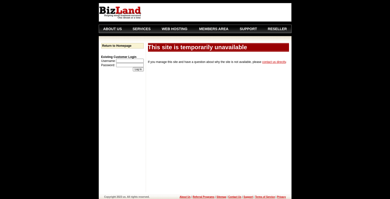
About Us (185, 197)
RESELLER (277, 29)
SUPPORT (248, 29)
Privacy (281, 197)
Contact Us (235, 197)
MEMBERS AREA (214, 29)
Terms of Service (265, 197)
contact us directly (274, 62)
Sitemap (221, 197)
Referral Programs (203, 197)
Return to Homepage (117, 46)
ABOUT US (112, 29)
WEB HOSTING (174, 29)
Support (248, 197)
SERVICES (142, 29)
